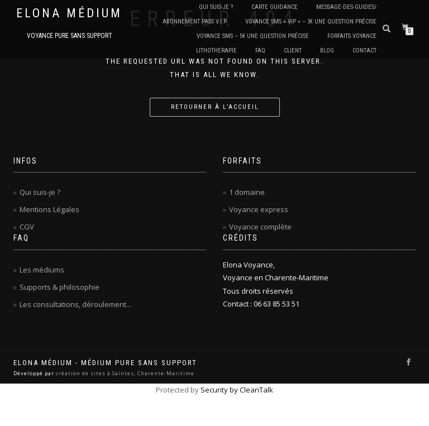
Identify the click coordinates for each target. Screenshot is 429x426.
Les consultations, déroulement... (75, 304)
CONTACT (364, 50)
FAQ (260, 50)
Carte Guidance (274, 7)
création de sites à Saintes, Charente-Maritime (125, 373)
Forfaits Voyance (351, 36)
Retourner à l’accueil (215, 107)
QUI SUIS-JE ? (216, 7)
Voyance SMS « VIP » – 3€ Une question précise (310, 21)
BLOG (327, 50)
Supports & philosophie (59, 287)
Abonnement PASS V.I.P (195, 21)
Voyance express (258, 209)
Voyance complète (260, 227)
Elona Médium (69, 13)
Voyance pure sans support (69, 36)
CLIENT (293, 50)
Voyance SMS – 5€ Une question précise (253, 36)
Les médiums (42, 270)
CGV (27, 227)
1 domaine (247, 192)
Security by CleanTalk (237, 390)
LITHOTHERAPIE (216, 50)
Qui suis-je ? (40, 192)
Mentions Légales (49, 209)
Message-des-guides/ (346, 7)
